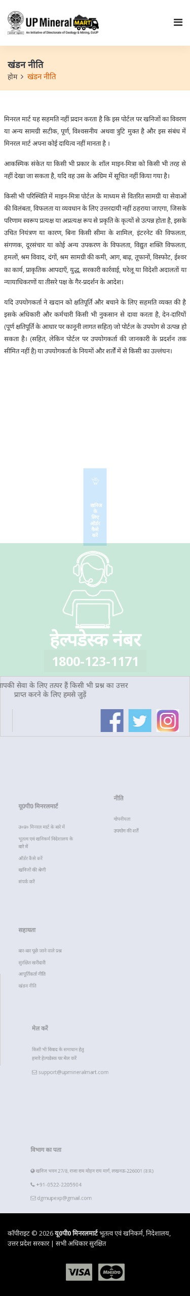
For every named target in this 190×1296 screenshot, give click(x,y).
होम (12, 76)
